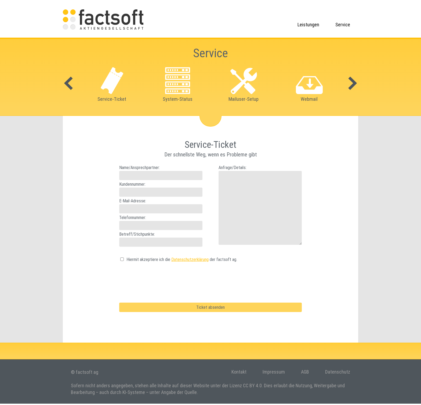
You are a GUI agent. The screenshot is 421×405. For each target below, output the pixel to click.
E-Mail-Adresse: (132, 201)
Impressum (274, 372)
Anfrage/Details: (232, 167)
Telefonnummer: (132, 217)
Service (342, 24)
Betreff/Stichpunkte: (137, 234)
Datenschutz (337, 372)
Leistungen (308, 24)
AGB (305, 372)
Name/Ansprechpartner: (139, 167)
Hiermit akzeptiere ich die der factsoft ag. (181, 259)
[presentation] (160, 278)
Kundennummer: (132, 184)
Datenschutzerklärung (190, 259)
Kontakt (238, 372)
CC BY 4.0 (252, 385)
